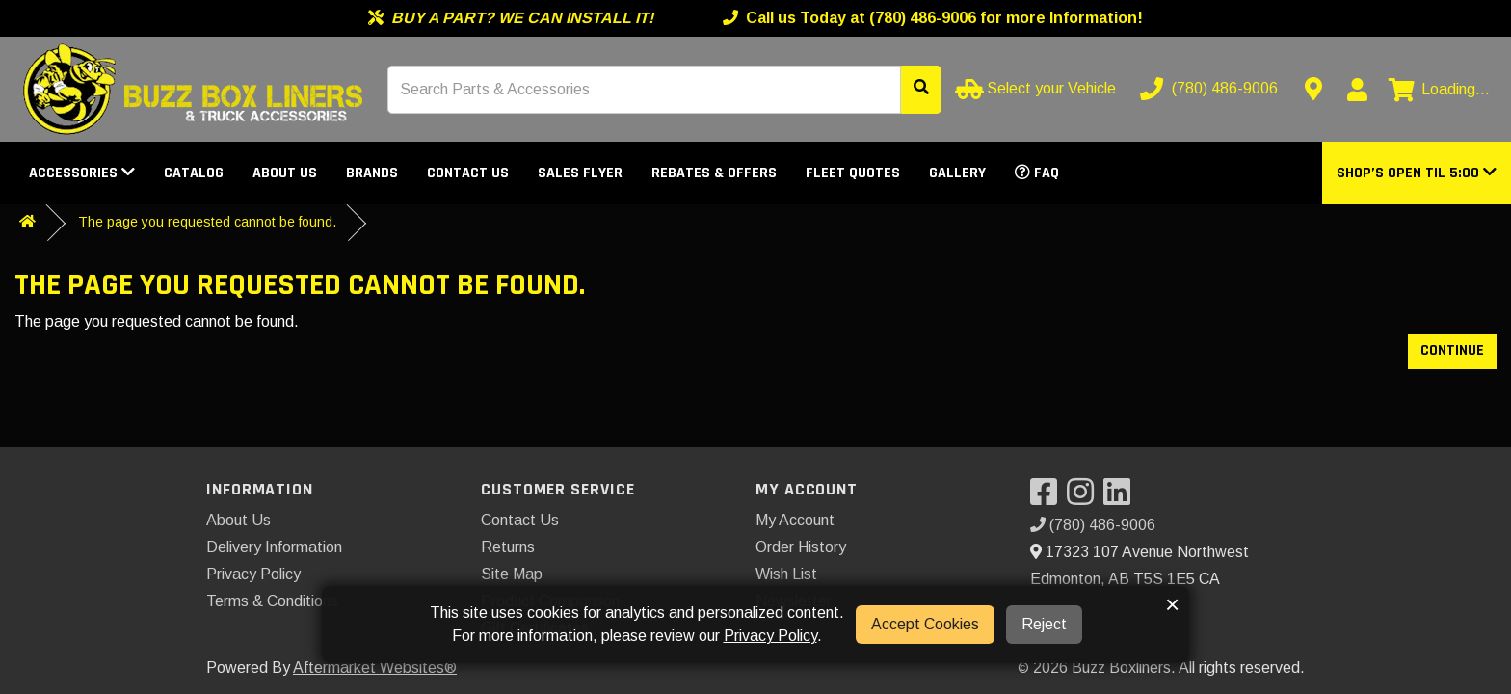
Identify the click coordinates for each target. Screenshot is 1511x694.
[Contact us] (1313, 88)
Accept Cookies (925, 624)
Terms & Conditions (272, 601)
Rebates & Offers (714, 173)
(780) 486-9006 (1092, 525)
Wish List (786, 574)
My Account (795, 520)
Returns (508, 547)
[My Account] (1356, 89)
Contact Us (468, 173)
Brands (372, 173)
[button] (1416, 173)
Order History (801, 547)
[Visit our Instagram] (1085, 498)
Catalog (194, 173)
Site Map (512, 574)
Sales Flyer (580, 173)
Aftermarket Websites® (375, 667)
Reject (1044, 624)
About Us (284, 173)
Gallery (957, 173)
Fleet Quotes (853, 173)
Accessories (82, 173)
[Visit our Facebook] (1048, 498)
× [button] (1172, 604)
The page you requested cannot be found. (207, 221)
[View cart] (1439, 89)
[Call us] (1211, 88)
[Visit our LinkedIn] (1121, 498)
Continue (1452, 350)
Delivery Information (274, 547)
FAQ (1037, 173)
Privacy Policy (253, 574)
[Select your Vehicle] (1037, 88)
